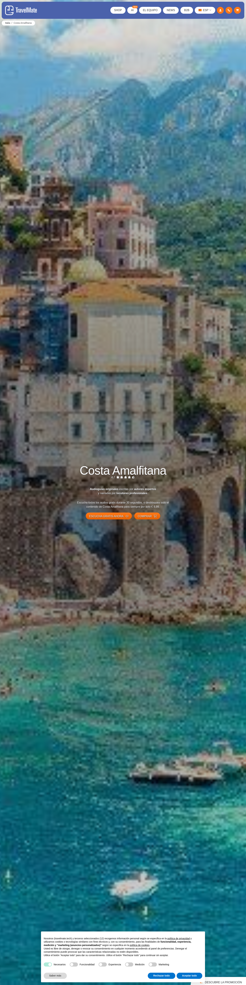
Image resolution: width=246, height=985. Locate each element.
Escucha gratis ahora (108, 516)
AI (134, 9)
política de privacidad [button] (178, 938)
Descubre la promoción (220, 981)
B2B (186, 10)
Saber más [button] (55, 975)
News (171, 10)
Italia (7, 23)
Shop (118, 10)
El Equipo (150, 10)
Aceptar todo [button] (189, 975)
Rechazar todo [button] (161, 975)
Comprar (147, 516)
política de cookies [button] (139, 945)
